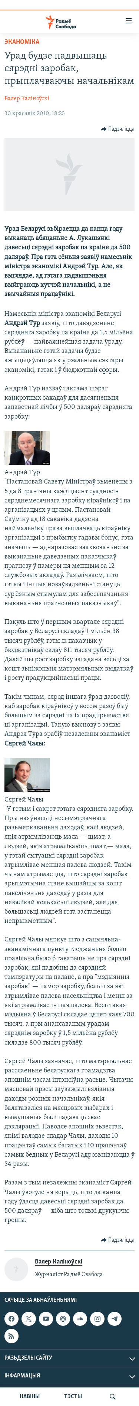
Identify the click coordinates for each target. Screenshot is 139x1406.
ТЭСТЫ (73, 1397)
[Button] (118, 129)
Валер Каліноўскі (26, 99)
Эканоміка (21, 42)
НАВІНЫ (30, 1397)
